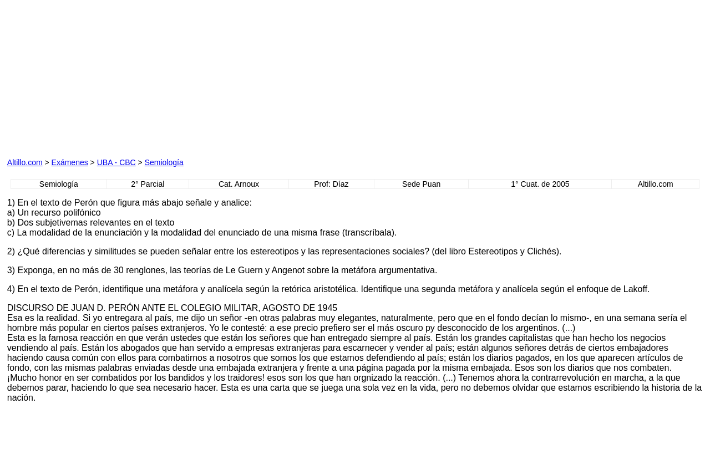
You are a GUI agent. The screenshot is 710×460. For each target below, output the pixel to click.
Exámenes (70, 162)
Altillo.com (25, 162)
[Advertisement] (237, 76)
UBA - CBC (116, 162)
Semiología (164, 162)
